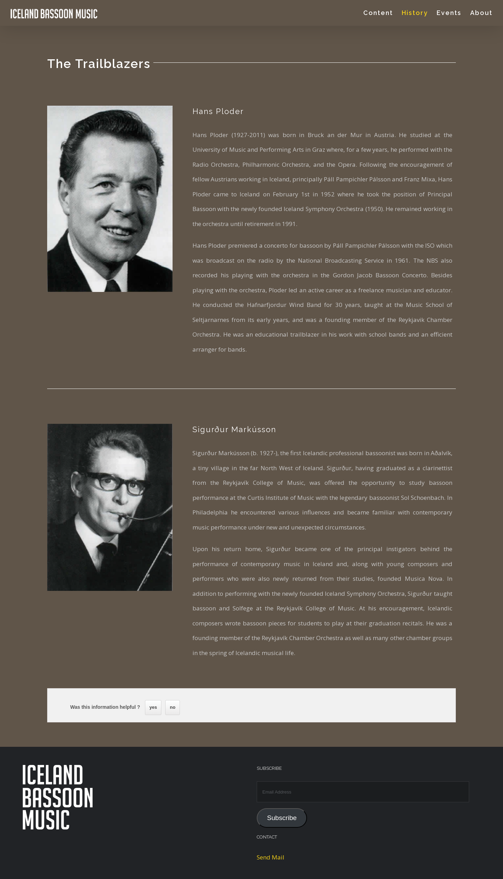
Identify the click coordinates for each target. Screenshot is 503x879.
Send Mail (270, 857)
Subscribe (282, 817)
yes (153, 707)
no (172, 707)
